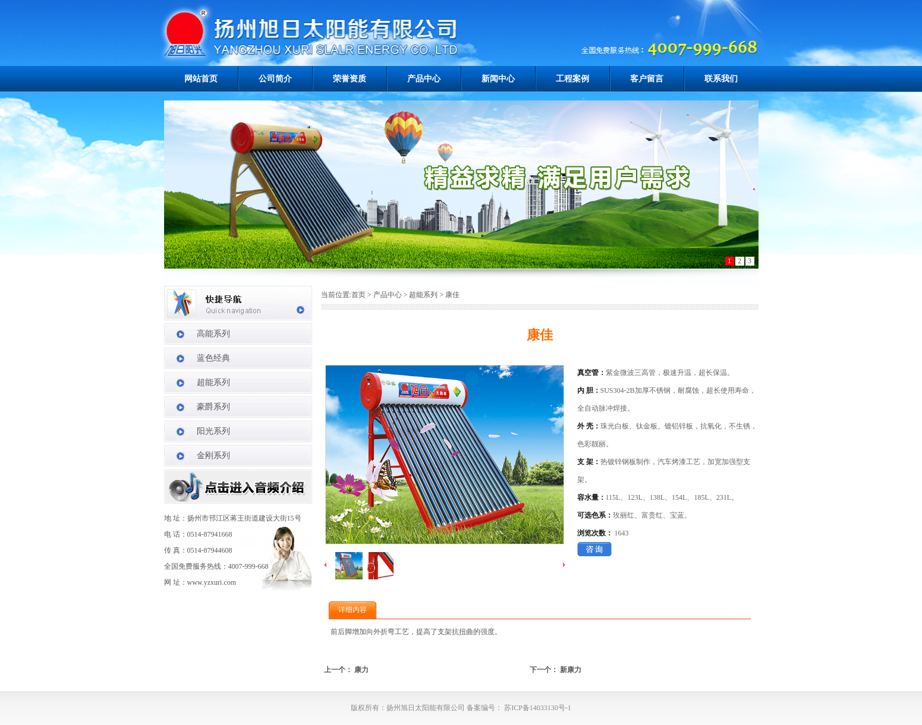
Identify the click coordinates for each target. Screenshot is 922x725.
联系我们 (721, 78)
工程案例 (572, 78)
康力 (361, 670)
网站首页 (201, 78)
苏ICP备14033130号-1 (536, 708)
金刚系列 (213, 455)
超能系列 (213, 382)
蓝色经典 (213, 358)
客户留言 (646, 78)
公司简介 (275, 78)
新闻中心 (498, 78)
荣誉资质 (349, 78)
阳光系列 (213, 431)
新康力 (570, 670)
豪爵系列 (213, 406)
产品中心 (423, 78)
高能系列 (213, 333)
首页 (358, 295)
